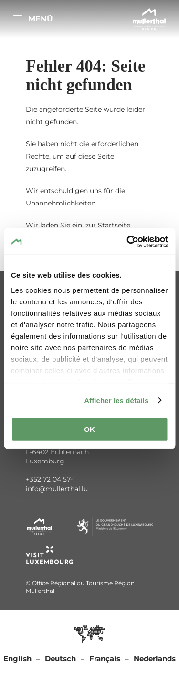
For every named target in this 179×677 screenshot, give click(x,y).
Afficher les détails (116, 400)
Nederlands (155, 658)
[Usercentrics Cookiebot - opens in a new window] (127, 241)
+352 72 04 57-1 (50, 479)
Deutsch (60, 658)
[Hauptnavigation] (32, 19)
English (17, 658)
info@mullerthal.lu (57, 488)
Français (104, 658)
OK (89, 429)
